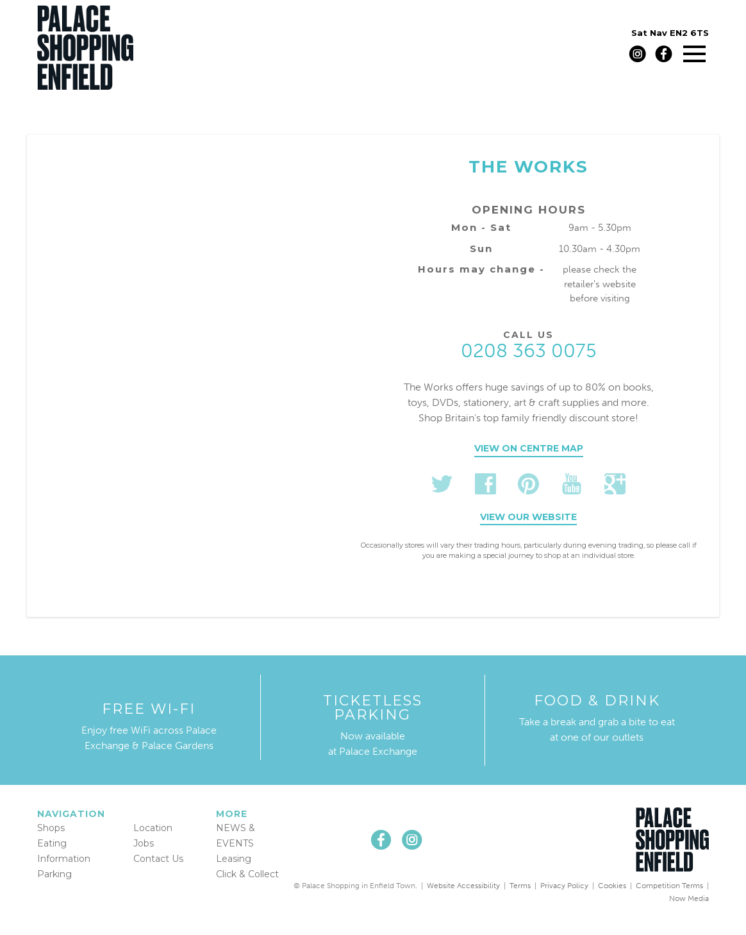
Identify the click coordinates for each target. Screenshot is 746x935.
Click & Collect (247, 874)
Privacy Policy (564, 885)
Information (63, 858)
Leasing (233, 858)
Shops (51, 828)
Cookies (612, 885)
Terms (520, 885)
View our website (528, 517)
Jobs (143, 843)
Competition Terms (669, 885)
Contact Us (158, 858)
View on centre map (528, 448)
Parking (54, 874)
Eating (52, 843)
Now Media (689, 898)
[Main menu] (694, 53)
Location (152, 828)
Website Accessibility (463, 885)
